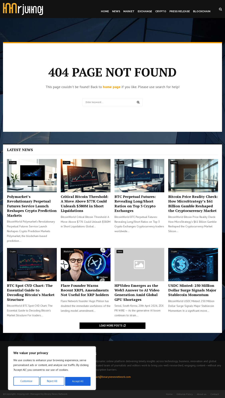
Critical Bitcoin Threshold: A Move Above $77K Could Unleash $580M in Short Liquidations (84, 203)
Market (128, 11)
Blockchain (201, 11)
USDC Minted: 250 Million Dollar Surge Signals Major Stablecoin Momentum (192, 290)
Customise (26, 381)
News (116, 11)
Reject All (52, 381)
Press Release (179, 11)
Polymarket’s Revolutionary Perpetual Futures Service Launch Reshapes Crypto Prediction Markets (32, 206)
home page (111, 87)
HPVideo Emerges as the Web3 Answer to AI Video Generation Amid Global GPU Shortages (136, 292)
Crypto (160, 11)
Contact (214, 394)
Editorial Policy (185, 394)
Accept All (78, 381)
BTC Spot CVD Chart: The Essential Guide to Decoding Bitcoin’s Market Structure (31, 292)
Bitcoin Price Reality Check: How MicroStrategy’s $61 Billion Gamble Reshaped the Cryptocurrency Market (193, 203)
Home (105, 11)
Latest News (20, 149)
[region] (52, 369)
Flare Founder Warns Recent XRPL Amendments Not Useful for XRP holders (85, 290)
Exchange (145, 11)
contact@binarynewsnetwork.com (111, 377)
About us (201, 394)
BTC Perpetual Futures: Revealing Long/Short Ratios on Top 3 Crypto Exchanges (135, 203)
